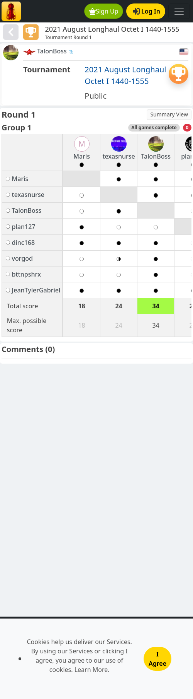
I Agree (157, 659)
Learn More (91, 669)
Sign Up (104, 11)
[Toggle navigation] (179, 11)
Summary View (169, 114)
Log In (146, 11)
